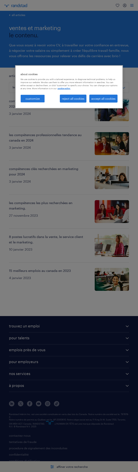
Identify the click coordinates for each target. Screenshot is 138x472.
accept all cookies (103, 98)
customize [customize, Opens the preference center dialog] (33, 98)
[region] (69, 86)
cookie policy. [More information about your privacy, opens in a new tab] (64, 88)
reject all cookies (73, 98)
